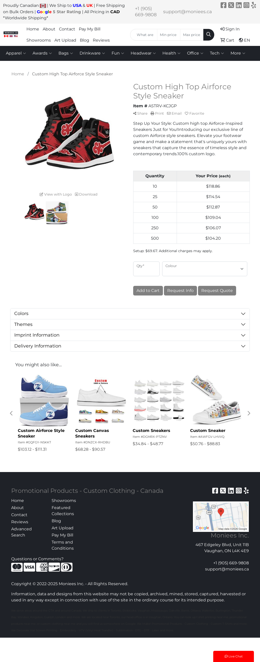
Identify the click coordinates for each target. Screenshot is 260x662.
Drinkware (92, 53)
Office (195, 53)
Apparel (16, 53)
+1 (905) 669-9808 (231, 563)
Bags (65, 53)
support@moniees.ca (187, 11)
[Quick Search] (143, 35)
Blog (84, 40)
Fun (118, 53)
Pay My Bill (89, 29)
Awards (42, 53)
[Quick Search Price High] (192, 35)
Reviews (101, 40)
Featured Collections (63, 510)
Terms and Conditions (63, 545)
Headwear (143, 53)
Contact (67, 29)
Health (171, 53)
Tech (217, 53)
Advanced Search (21, 532)
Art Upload (65, 40)
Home (32, 29)
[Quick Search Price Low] (168, 35)
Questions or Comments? (37, 558)
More (238, 53)
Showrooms (38, 40)
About (49, 29)
